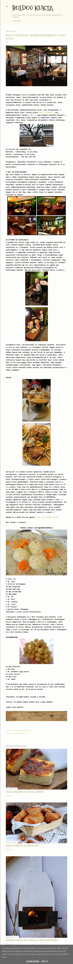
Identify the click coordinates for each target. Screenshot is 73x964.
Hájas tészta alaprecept (22, 845)
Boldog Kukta (32, 8)
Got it (44, 961)
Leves (13, 733)
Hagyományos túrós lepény (25, 791)
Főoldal (17, 21)
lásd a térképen (45, 112)
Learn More (32, 961)
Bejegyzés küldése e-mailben (22, 730)
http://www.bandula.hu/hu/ (47, 517)
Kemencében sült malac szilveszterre (32, 940)
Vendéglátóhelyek (20, 733)
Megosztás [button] (9, 730)
